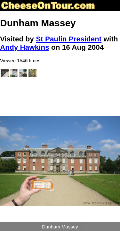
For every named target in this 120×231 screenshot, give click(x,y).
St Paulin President (68, 39)
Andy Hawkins (24, 47)
